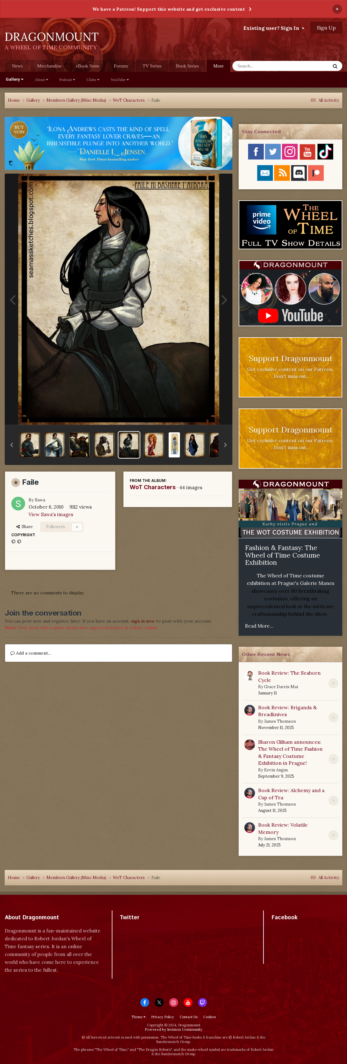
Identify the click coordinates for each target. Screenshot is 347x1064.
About (41, 79)
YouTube (120, 79)
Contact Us (189, 1017)
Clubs (92, 79)
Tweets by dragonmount (147, 929)
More (218, 65)
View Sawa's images (51, 514)
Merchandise (49, 65)
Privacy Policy (162, 1017)
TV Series (152, 65)
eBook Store (88, 65)
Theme (138, 1017)
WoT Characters (153, 487)
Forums (121, 65)
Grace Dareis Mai (281, 686)
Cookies (209, 1017)
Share (24, 526)
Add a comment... (30, 653)
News (17, 65)
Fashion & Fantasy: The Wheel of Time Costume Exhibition (282, 555)
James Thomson (280, 721)
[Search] (264, 66)
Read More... (259, 626)
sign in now (143, 621)
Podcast (67, 79)
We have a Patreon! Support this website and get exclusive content (168, 9)
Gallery (14, 80)
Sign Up (326, 27)
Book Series (187, 65)
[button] (12, 445)
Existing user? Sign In (273, 28)
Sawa (40, 500)
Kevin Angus (276, 770)
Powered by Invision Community (173, 1029)
